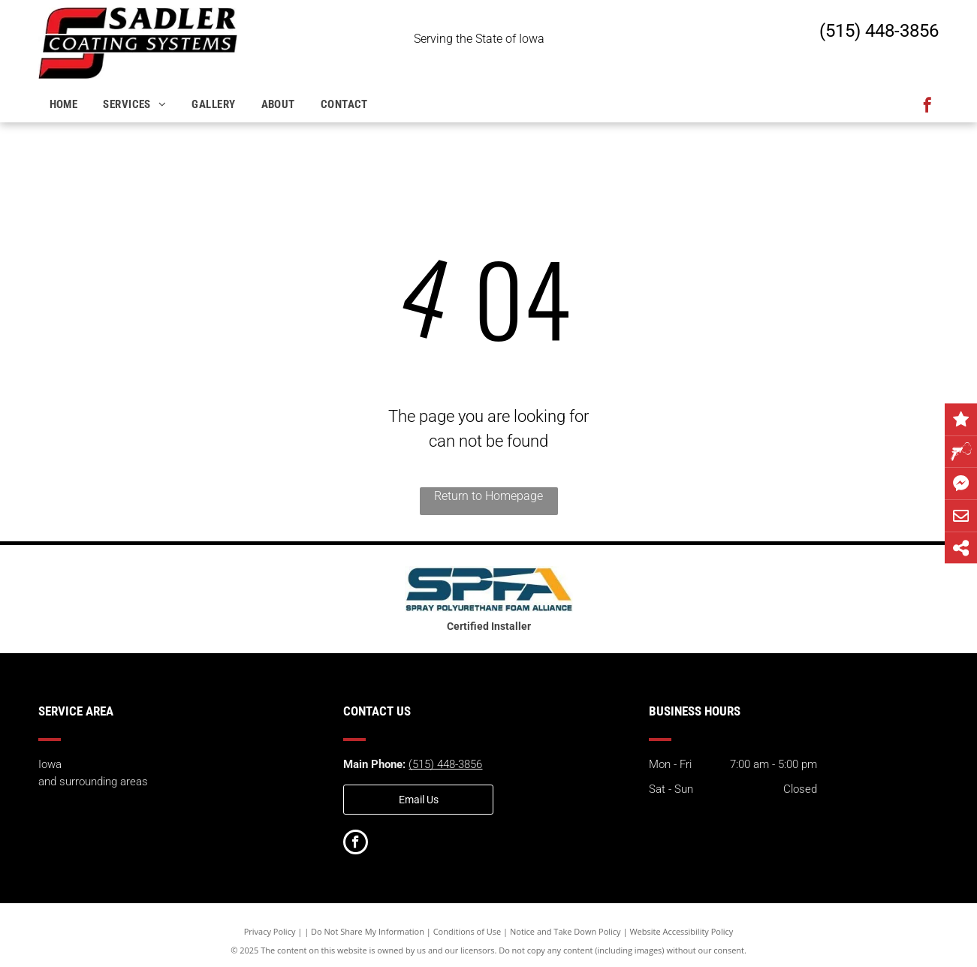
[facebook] (927, 107)
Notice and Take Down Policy (565, 931)
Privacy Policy (270, 931)
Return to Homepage (488, 496)
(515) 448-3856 (879, 30)
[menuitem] (65, 104)
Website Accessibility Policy (681, 931)
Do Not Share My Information (367, 931)
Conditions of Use (467, 931)
